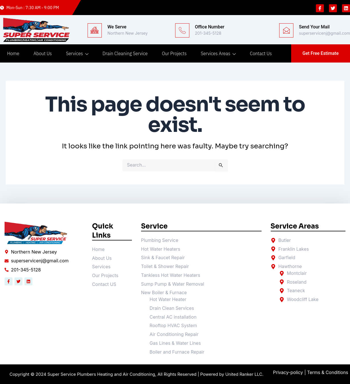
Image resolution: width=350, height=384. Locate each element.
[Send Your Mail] (286, 30)
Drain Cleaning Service (125, 53)
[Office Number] (182, 30)
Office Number (210, 27)
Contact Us (261, 53)
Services (77, 53)
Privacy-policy (288, 372)
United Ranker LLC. (244, 374)
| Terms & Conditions (327, 372)
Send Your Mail (314, 27)
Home (13, 53)
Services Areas (218, 53)
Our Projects (174, 53)
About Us (43, 53)
